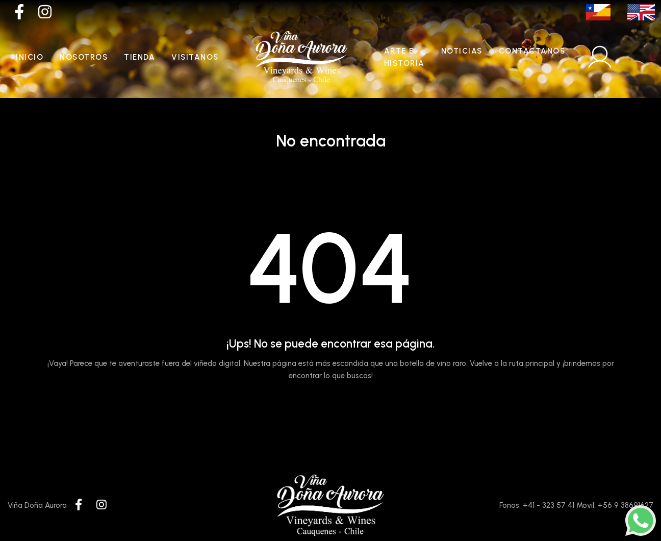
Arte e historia (404, 57)
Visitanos (195, 57)
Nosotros (84, 57)
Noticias (461, 51)
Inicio (29, 57)
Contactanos (532, 51)
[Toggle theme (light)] (653, 57)
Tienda (139, 57)
